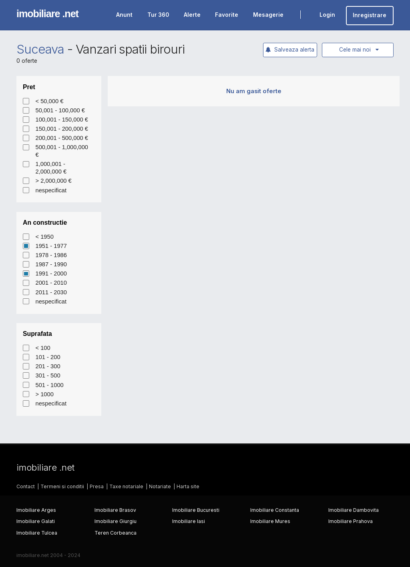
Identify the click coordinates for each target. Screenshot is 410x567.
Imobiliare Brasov (115, 510)
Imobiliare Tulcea (36, 533)
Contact (25, 486)
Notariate (160, 486)
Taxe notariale (126, 486)
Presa (97, 486)
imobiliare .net (47, 13)
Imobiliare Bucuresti (195, 510)
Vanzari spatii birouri (130, 49)
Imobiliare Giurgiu (115, 521)
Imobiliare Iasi (188, 521)
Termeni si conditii (62, 486)
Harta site (188, 486)
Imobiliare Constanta (274, 510)
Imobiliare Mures (270, 521)
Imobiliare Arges (36, 510)
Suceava (40, 49)
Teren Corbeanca (115, 533)
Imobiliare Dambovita (353, 510)
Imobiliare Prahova (350, 521)
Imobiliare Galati (35, 521)
